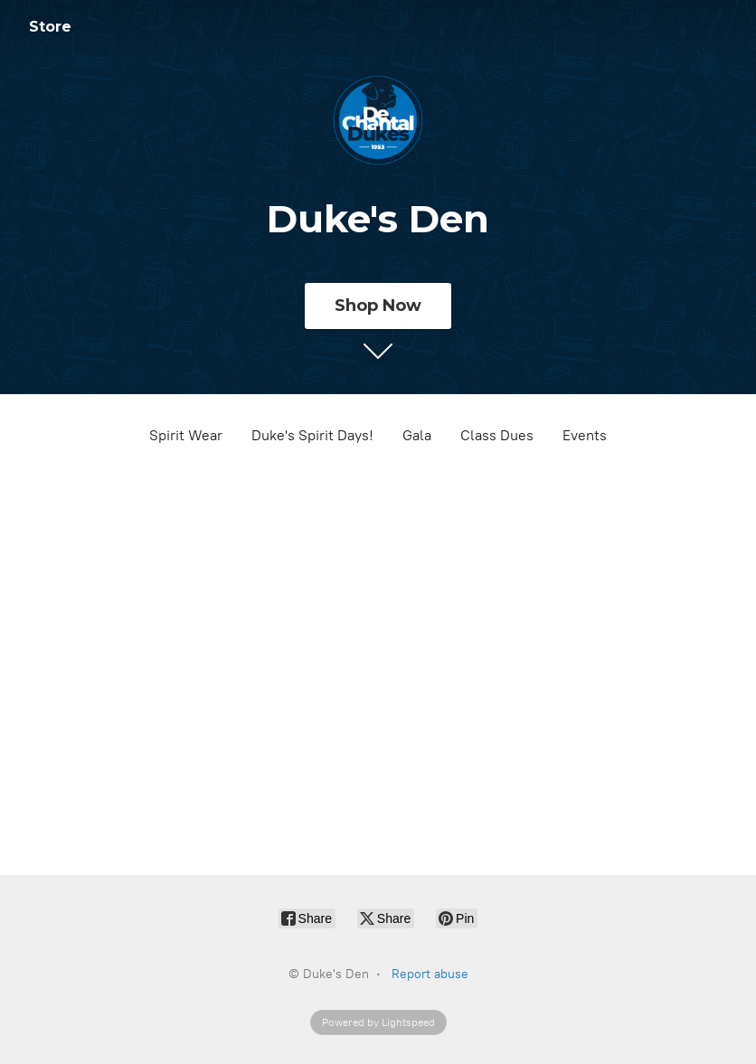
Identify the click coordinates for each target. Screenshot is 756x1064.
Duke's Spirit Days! (312, 435)
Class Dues (497, 435)
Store (50, 26)
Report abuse (430, 974)
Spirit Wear (185, 435)
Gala (416, 435)
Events (584, 435)
